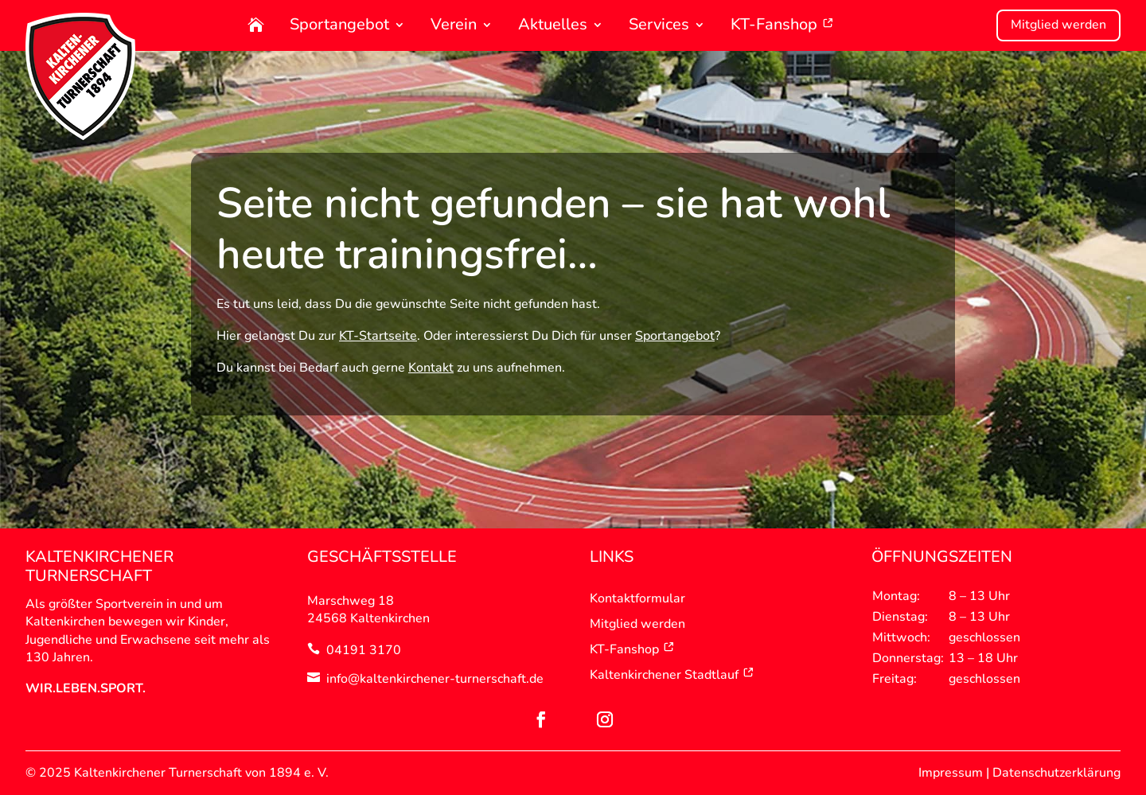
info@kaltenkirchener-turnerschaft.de (435, 679)
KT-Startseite (378, 336)
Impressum (950, 772)
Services (659, 26)
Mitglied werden (1058, 24)
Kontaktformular (637, 598)
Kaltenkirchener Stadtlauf (672, 675)
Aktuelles (552, 26)
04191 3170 (363, 650)
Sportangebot (339, 26)
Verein (454, 26)
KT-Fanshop (782, 26)
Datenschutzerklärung (1056, 772)
